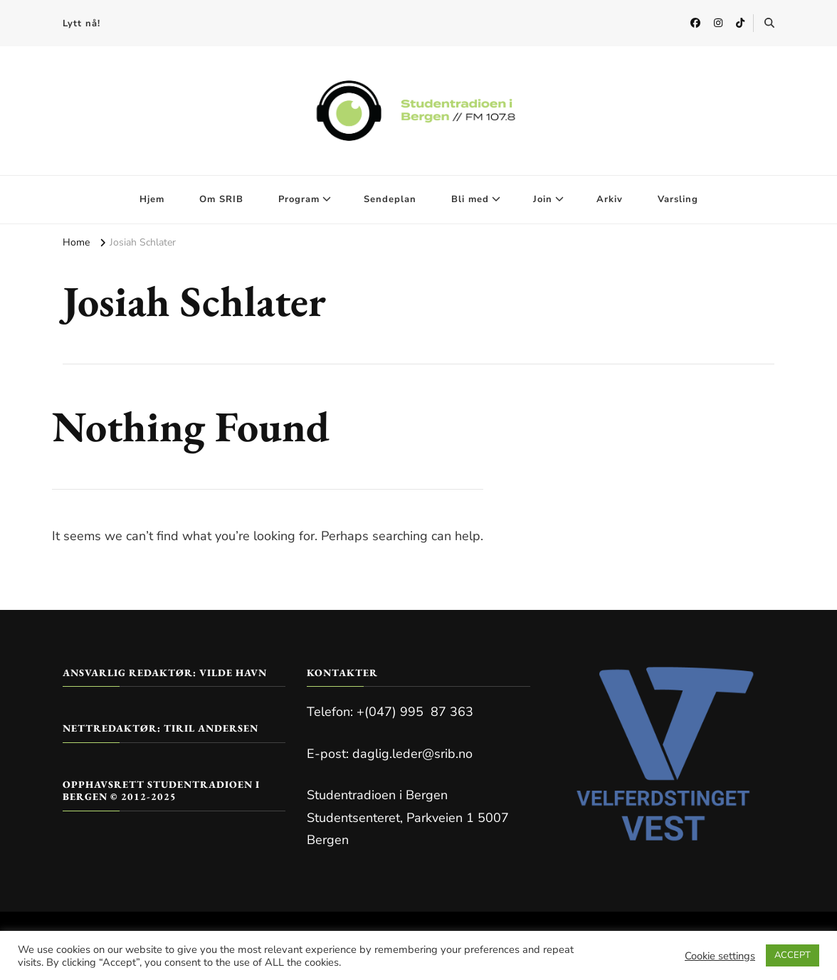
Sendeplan (390, 199)
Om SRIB (221, 199)
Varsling (678, 199)
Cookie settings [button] (720, 955)
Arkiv (609, 199)
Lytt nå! (81, 23)
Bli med (470, 199)
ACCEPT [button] (792, 955)
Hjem (152, 199)
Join (542, 199)
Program (299, 199)
